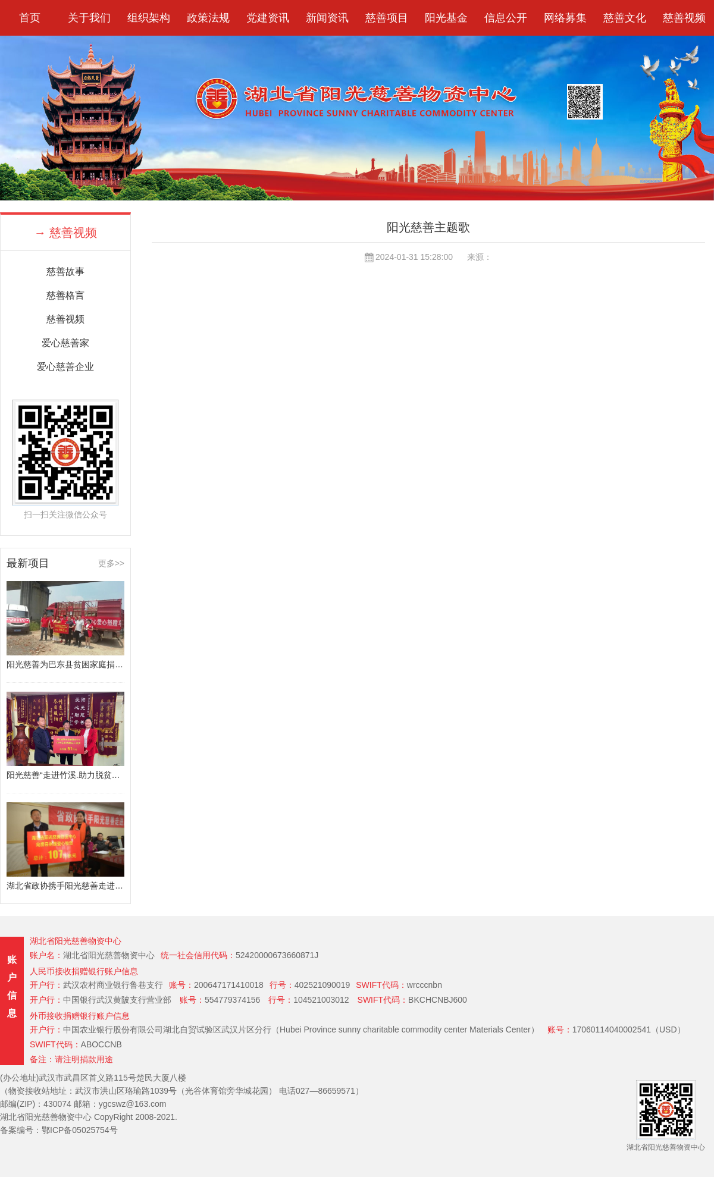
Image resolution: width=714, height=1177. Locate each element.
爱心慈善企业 (65, 367)
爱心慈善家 (65, 343)
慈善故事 (65, 271)
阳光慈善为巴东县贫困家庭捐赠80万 (65, 664)
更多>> (111, 563)
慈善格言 (65, 295)
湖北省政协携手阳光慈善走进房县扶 (65, 885)
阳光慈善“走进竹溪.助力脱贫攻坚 (65, 775)
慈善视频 (65, 319)
